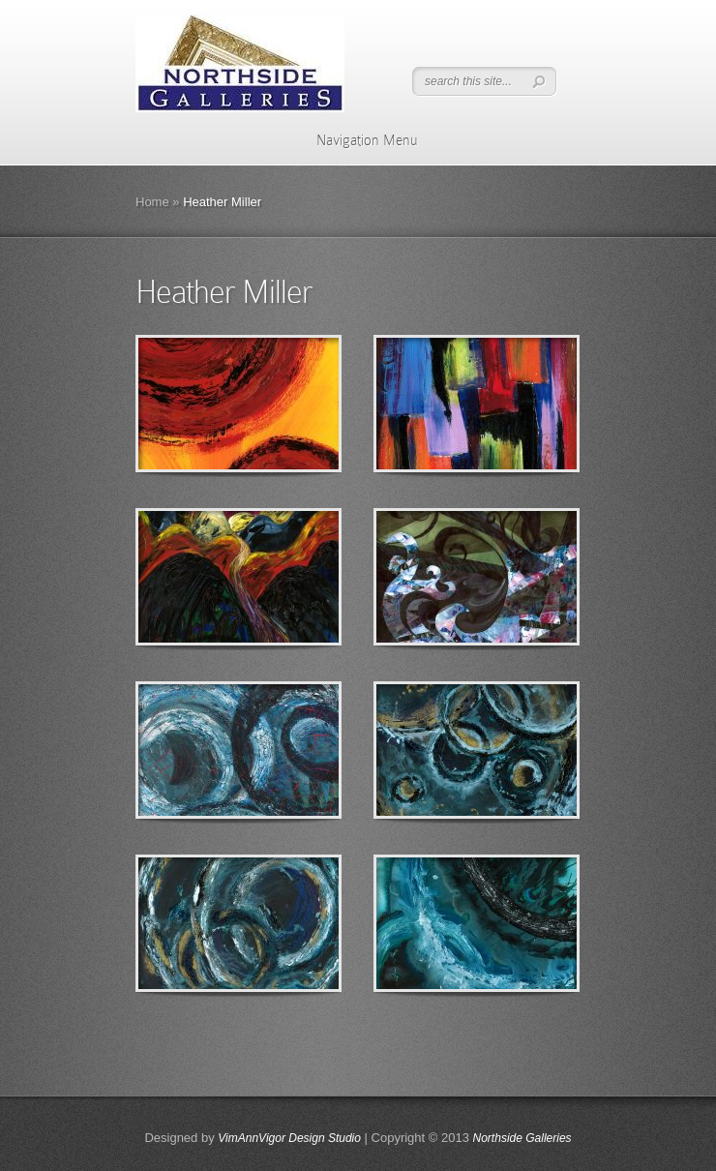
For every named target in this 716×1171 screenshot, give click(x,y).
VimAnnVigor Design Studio (289, 1138)
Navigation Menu (354, 140)
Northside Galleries (522, 1138)
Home (152, 202)
